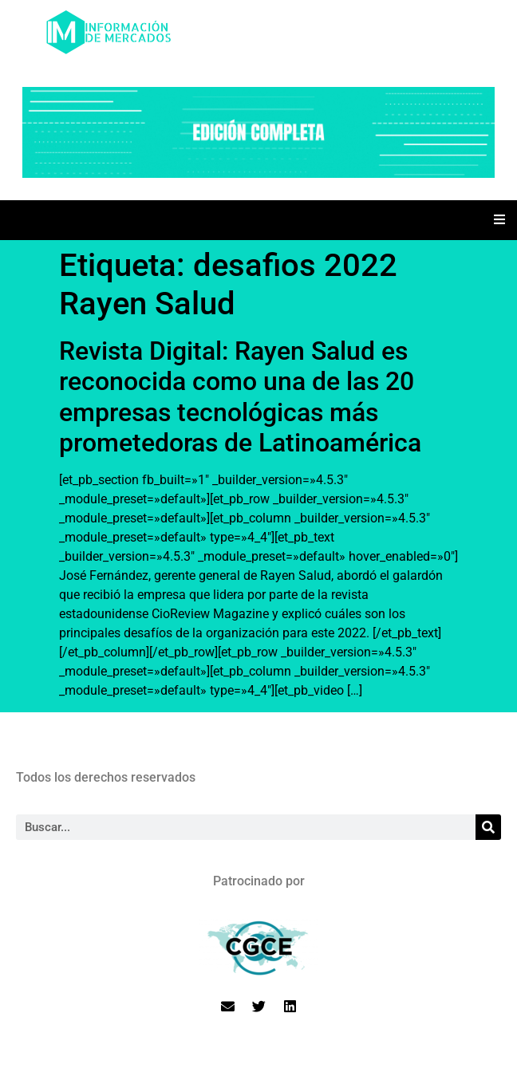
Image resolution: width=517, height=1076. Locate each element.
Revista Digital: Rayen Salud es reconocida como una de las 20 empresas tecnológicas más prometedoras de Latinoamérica (240, 397)
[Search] (488, 827)
